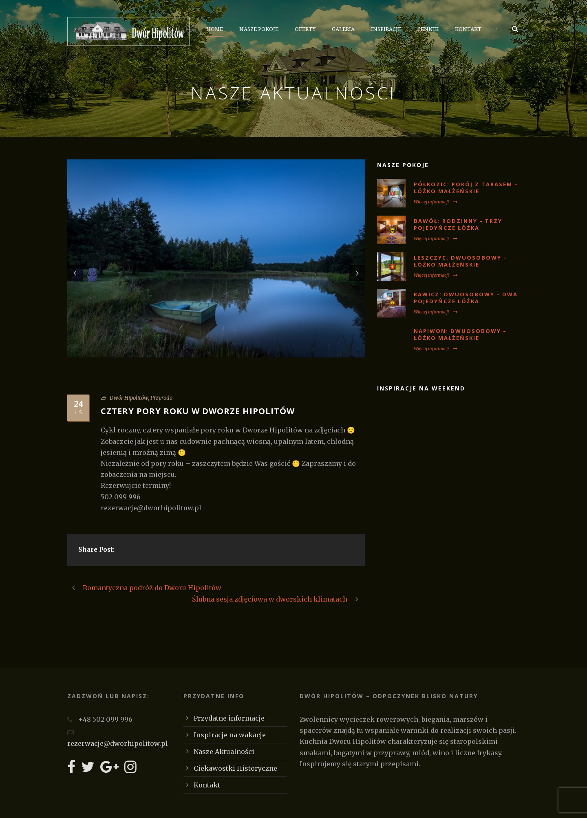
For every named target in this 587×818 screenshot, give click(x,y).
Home (214, 29)
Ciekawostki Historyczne (235, 768)
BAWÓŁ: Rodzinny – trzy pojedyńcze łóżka (458, 224)
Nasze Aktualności (224, 751)
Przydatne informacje (229, 718)
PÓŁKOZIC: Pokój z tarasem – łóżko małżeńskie (466, 188)
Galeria (343, 29)
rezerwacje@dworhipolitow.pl (117, 743)
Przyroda (161, 398)
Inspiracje (386, 29)
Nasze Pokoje (258, 29)
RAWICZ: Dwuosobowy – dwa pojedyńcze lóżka (466, 298)
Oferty (305, 29)
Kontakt (468, 29)
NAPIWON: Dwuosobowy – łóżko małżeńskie (460, 334)
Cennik (428, 29)
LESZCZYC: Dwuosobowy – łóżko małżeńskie (460, 261)
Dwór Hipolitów (129, 398)
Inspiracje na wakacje (230, 735)
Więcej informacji (435, 202)
